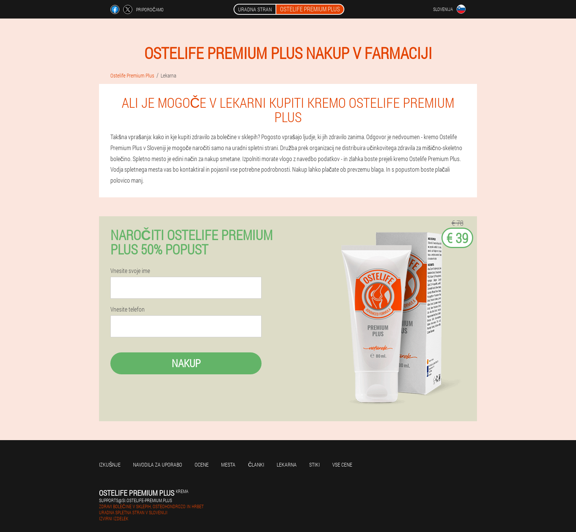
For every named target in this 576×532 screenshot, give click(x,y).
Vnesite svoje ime (130, 271)
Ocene (202, 464)
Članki (256, 464)
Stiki (314, 464)
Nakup (186, 363)
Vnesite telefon (127, 309)
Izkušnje (110, 464)
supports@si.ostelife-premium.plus (135, 500)
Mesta (228, 464)
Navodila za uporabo (157, 464)
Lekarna (287, 464)
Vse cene (342, 464)
